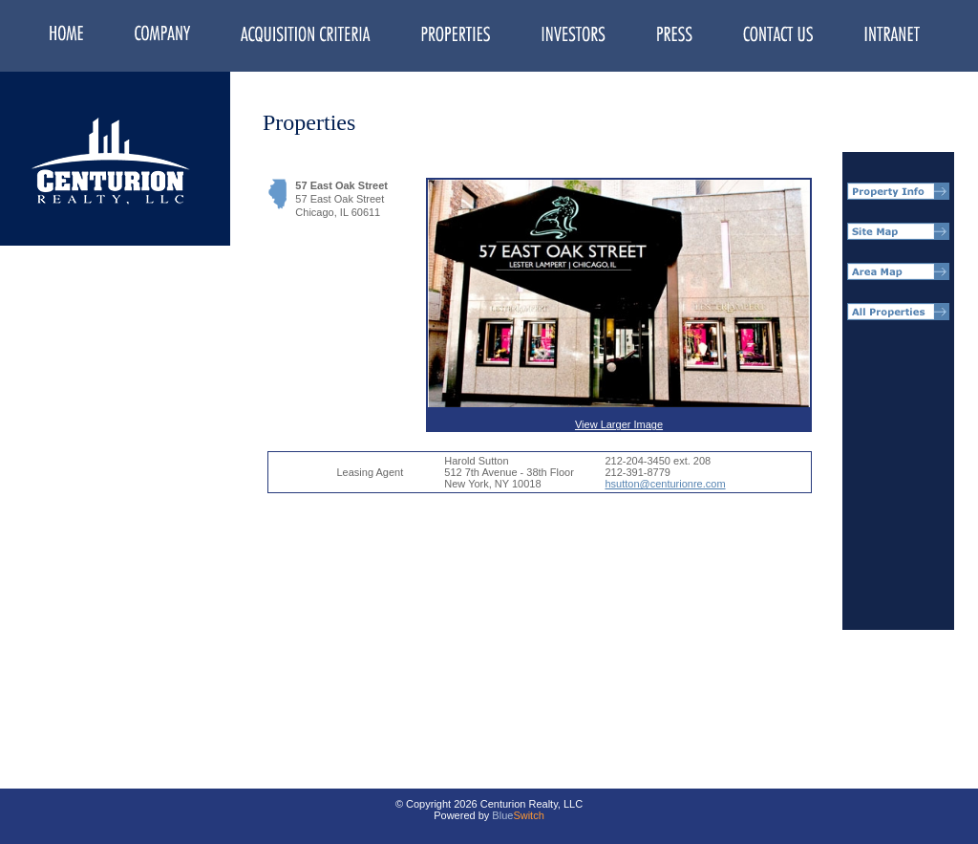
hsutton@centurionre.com (665, 483)
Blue (502, 815)
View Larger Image (619, 305)
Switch (528, 815)
